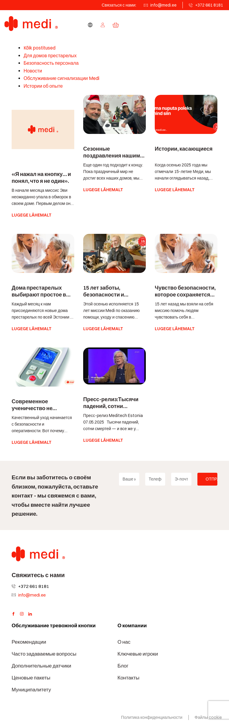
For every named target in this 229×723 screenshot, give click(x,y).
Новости (33, 71)
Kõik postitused (39, 48)
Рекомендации (29, 642)
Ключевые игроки (137, 654)
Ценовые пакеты (31, 678)
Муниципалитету (31, 690)
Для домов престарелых (50, 55)
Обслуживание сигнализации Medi (61, 78)
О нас (124, 642)
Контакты (128, 678)
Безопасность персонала (51, 63)
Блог (123, 666)
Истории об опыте (43, 86)
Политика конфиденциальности (151, 717)
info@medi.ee (163, 5)
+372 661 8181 (209, 5)
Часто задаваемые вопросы (44, 654)
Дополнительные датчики (41, 666)
